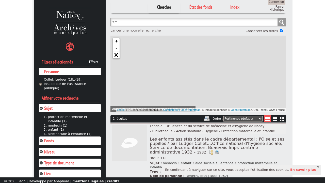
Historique (277, 9)
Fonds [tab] (46, 141)
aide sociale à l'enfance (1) (69, 134)
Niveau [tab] (47, 152)
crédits (113, 181)
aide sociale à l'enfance (214, 163)
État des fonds (200, 7)
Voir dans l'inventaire (211, 152)
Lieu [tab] (45, 174)
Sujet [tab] (46, 108)
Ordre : (218, 118)
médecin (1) (57, 125)
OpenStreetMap (241, 109)
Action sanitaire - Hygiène (197, 131)
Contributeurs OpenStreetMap (182, 109)
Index (234, 7)
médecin (170, 163)
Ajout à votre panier (217, 152)
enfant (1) (56, 129)
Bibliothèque (162, 131)
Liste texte (275, 119)
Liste (267, 118)
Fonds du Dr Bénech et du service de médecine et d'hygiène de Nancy (207, 126)
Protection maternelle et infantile (248, 131)
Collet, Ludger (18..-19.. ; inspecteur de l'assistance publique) (65, 84)
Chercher (164, 7)
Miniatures (282, 118)
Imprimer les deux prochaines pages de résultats (207, 119)
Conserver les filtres (262, 31)
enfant (186, 163)
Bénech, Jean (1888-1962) (207, 176)
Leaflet (121, 109)
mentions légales (88, 181)
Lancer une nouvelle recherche (135, 30)
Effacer (93, 62)
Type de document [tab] (56, 163)
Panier (280, 6)
